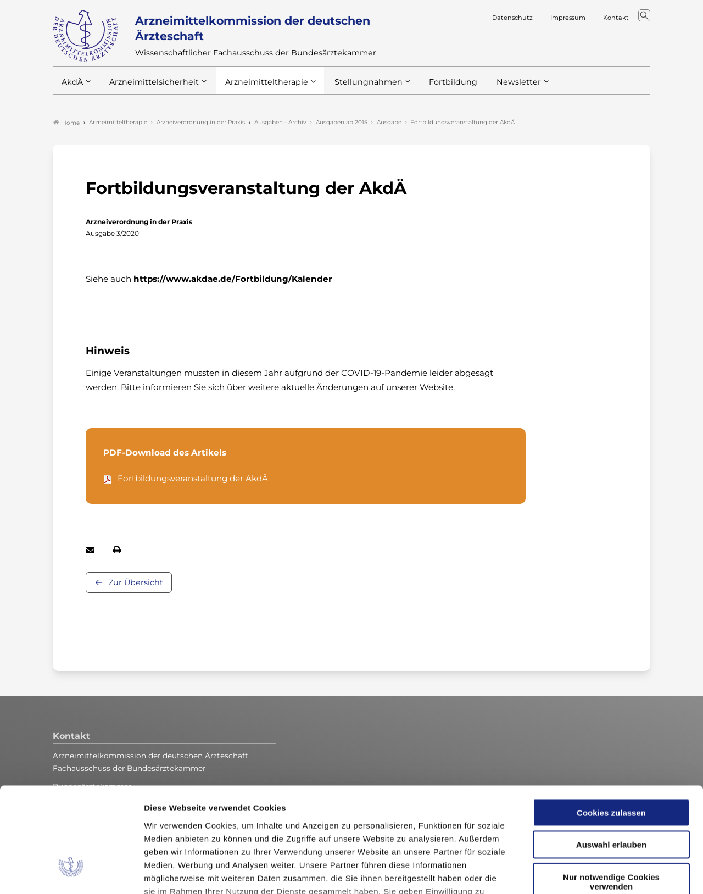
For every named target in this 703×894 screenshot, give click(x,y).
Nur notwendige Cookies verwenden (611, 793)
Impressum (167, 829)
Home (66, 123)
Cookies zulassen (611, 724)
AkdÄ (72, 87)
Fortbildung (433, 87)
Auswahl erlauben (611, 756)
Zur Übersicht (135, 583)
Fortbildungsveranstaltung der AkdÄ (193, 479)
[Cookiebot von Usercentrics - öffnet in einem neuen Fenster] (71, 872)
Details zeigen (584, 872)
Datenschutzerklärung (438, 816)
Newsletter (496, 87)
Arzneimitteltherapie (257, 87)
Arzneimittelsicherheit (150, 87)
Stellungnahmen (353, 87)
